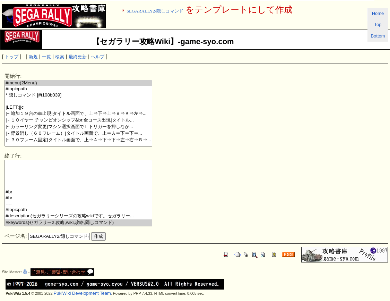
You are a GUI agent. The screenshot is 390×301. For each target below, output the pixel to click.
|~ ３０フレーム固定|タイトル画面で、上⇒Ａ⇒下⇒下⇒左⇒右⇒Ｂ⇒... (78, 140)
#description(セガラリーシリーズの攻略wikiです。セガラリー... (78, 216)
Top (378, 24)
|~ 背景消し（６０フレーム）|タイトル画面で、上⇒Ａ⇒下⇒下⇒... (78, 133)
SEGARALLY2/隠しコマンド (155, 11)
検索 (59, 56)
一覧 (46, 56)
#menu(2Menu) (78, 83)
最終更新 (78, 56)
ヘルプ (97, 56)
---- (78, 204)
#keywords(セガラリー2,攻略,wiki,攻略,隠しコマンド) (78, 222)
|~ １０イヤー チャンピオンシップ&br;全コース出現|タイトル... (78, 120)
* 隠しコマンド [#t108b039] (78, 95)
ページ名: (16, 236)
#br (78, 192)
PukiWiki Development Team (82, 293)
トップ (11, 56)
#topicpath (78, 89)
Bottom (378, 36)
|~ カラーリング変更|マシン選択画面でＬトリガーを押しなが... (78, 127)
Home (378, 13)
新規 (33, 56)
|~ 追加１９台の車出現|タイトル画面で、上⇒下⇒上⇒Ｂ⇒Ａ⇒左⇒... (78, 113)
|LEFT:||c (78, 107)
